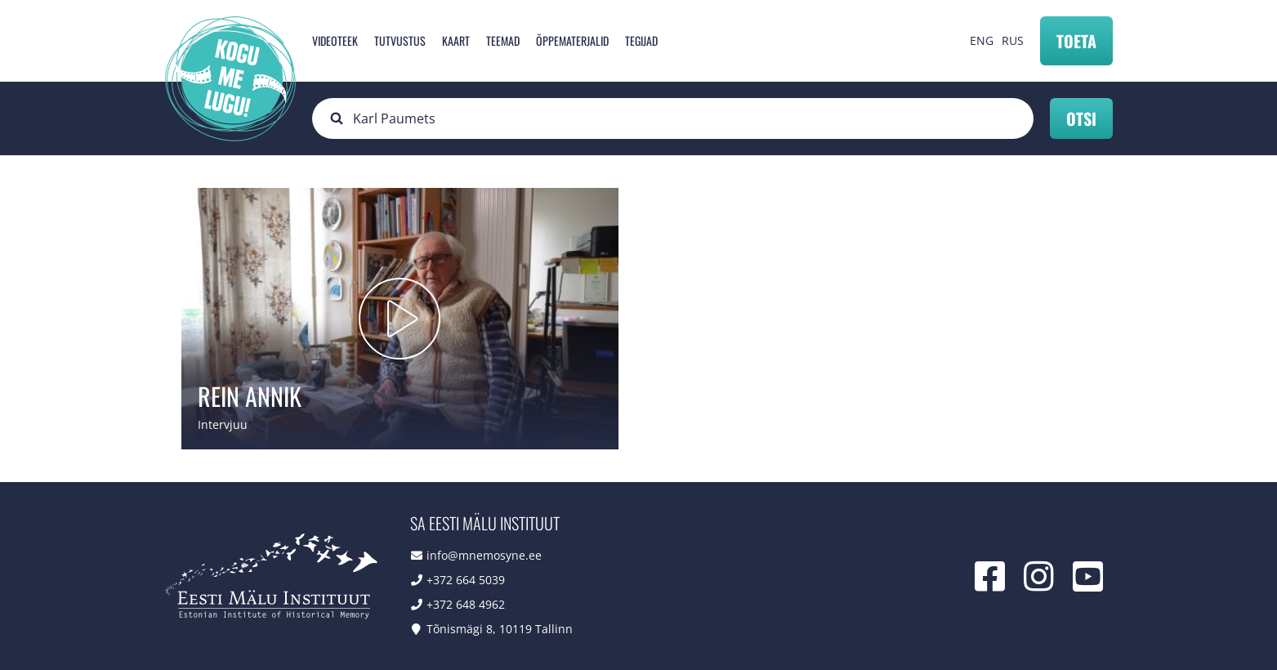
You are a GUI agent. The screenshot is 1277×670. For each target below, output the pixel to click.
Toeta (1076, 41)
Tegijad (641, 40)
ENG (981, 40)
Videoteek (335, 40)
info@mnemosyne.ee (484, 555)
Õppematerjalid (572, 40)
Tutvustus (400, 40)
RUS (1013, 40)
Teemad (503, 40)
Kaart (456, 40)
